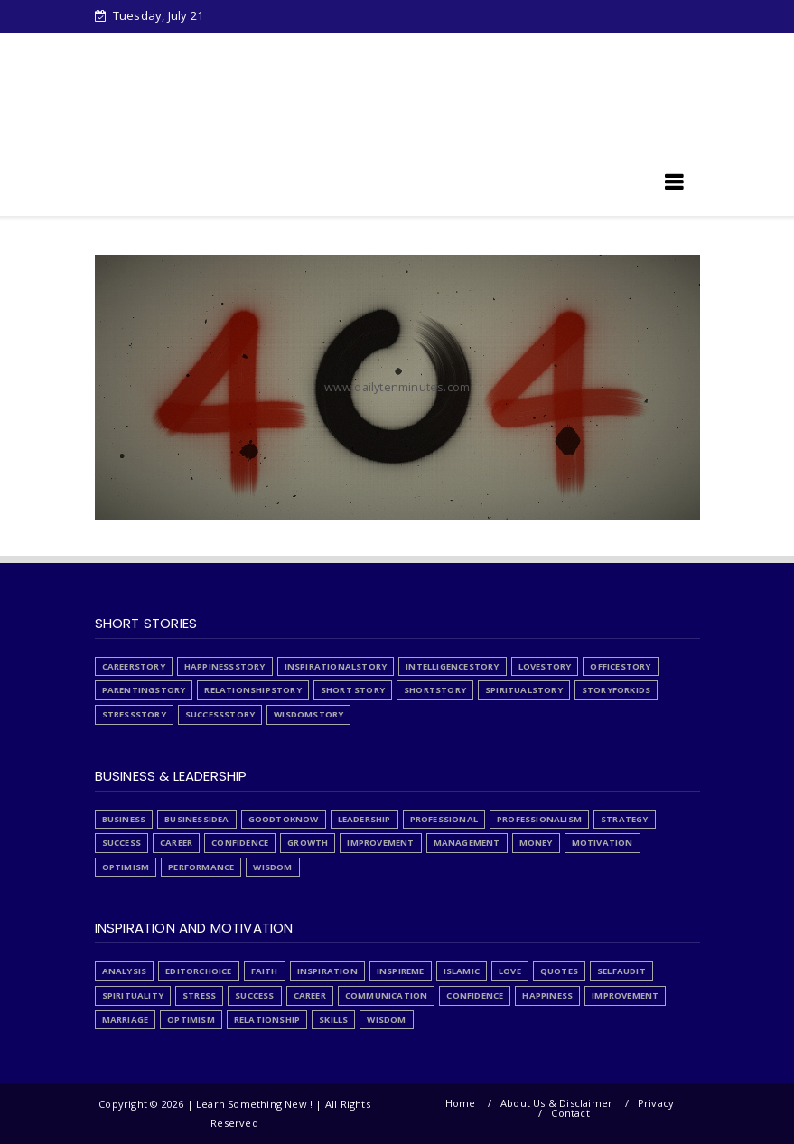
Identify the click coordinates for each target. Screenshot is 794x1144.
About (330, 47)
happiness (547, 995)
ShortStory (435, 690)
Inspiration (327, 971)
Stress (396, 47)
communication (386, 995)
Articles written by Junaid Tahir (210, 78)
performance (201, 867)
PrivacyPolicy (482, 47)
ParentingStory (144, 690)
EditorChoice (198, 971)
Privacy (656, 1103)
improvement (380, 843)
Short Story (353, 690)
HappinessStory (225, 666)
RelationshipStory (252, 690)
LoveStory (545, 666)
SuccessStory (220, 714)
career (176, 843)
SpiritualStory (524, 690)
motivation (602, 843)
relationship (267, 1020)
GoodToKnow (283, 819)
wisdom (272, 867)
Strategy (625, 819)
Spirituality (132, 995)
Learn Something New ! (203, 188)
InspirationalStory (336, 666)
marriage (125, 1020)
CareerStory (133, 666)
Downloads (222, 47)
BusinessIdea (196, 819)
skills (333, 1020)
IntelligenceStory (452, 666)
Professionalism (539, 819)
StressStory (134, 714)
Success (121, 843)
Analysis (124, 971)
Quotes (559, 971)
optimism (126, 867)
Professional (444, 819)
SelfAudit (621, 971)
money (536, 843)
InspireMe (401, 971)
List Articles (581, 47)
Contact (570, 1113)
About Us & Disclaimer (556, 1103)
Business (124, 819)
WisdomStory (308, 714)
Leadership (364, 819)
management (467, 843)
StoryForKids (616, 690)
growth (307, 843)
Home (142, 47)
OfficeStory (620, 666)
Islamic (462, 971)
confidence (239, 843)
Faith (264, 971)
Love (510, 971)
